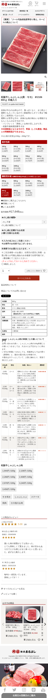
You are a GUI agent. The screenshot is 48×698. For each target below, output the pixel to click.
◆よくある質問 (7, 207)
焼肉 (4, 503)
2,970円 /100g (8, 483)
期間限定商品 (40, 14)
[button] (3, 624)
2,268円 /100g (8, 477)
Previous (4, 50)
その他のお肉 (17, 503)
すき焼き (6, 497)
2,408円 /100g (25, 477)
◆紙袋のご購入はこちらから (13, 200)
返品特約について (8, 285)
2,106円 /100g (25, 471)
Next (44, 50)
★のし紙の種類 (9, 217)
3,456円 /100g (8, 489)
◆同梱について (7, 203)
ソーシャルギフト (23, 14)
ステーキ (35, 497)
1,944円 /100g (8, 471)
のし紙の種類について (11, 225)
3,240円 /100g (25, 483)
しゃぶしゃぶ (21, 497)
